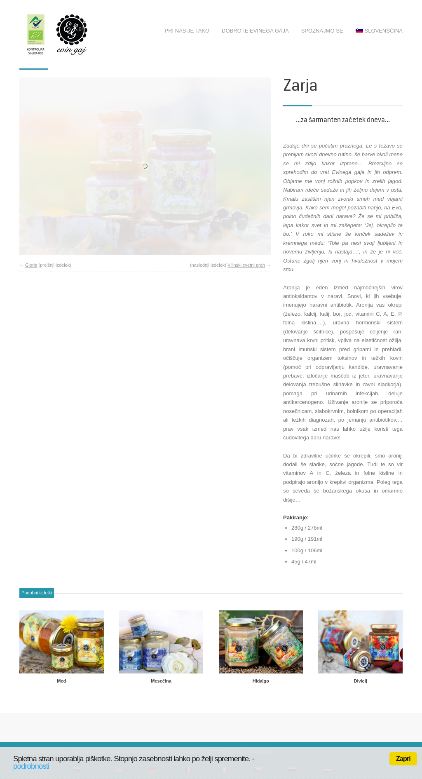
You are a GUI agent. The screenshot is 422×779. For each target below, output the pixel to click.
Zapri (403, 758)
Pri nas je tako (187, 31)
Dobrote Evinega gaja (255, 31)
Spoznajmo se (322, 31)
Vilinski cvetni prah (246, 227)
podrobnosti (31, 766)
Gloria (31, 227)
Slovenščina (379, 31)
